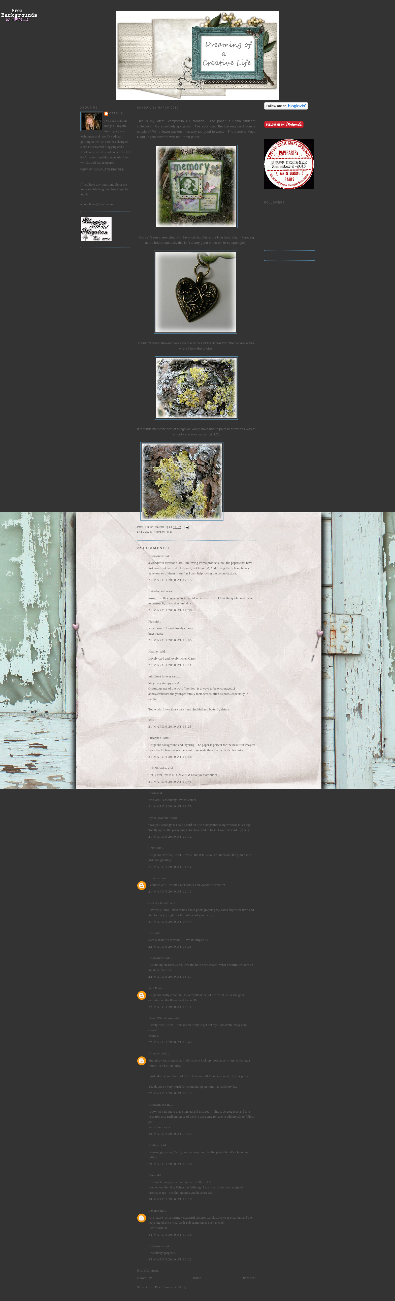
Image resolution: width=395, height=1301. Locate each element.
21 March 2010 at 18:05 (170, 640)
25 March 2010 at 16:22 (170, 1259)
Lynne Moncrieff (159, 818)
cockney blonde (158, 903)
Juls (150, 933)
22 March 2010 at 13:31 (170, 976)
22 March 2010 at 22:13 (170, 1093)
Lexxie (152, 1210)
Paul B (152, 988)
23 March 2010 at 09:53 (170, 1134)
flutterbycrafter (158, 591)
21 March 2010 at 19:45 (170, 781)
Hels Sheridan (157, 768)
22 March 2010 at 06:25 (170, 946)
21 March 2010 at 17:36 (170, 610)
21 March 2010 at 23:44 (170, 921)
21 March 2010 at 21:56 (170, 867)
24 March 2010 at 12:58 (170, 1235)
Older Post (248, 1278)
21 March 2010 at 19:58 (170, 806)
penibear (154, 1145)
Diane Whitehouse (160, 1018)
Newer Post (144, 1278)
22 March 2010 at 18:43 (170, 1042)
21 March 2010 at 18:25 (170, 726)
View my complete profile (102, 169)
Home (197, 1278)
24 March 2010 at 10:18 (170, 1199)
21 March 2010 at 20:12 (170, 836)
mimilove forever (159, 676)
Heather (153, 651)
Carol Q (116, 113)
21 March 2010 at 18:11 (170, 665)
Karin (152, 793)
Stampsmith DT (162, 531)
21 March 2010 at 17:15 (170, 580)
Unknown (154, 878)
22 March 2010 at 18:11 (170, 1007)
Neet (151, 1175)
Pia (150, 621)
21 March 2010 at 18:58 (170, 757)
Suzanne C (155, 738)
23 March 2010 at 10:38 (170, 1164)
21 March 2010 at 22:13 (170, 891)
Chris (151, 848)
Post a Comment (148, 1270)
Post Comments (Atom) (170, 1287)
